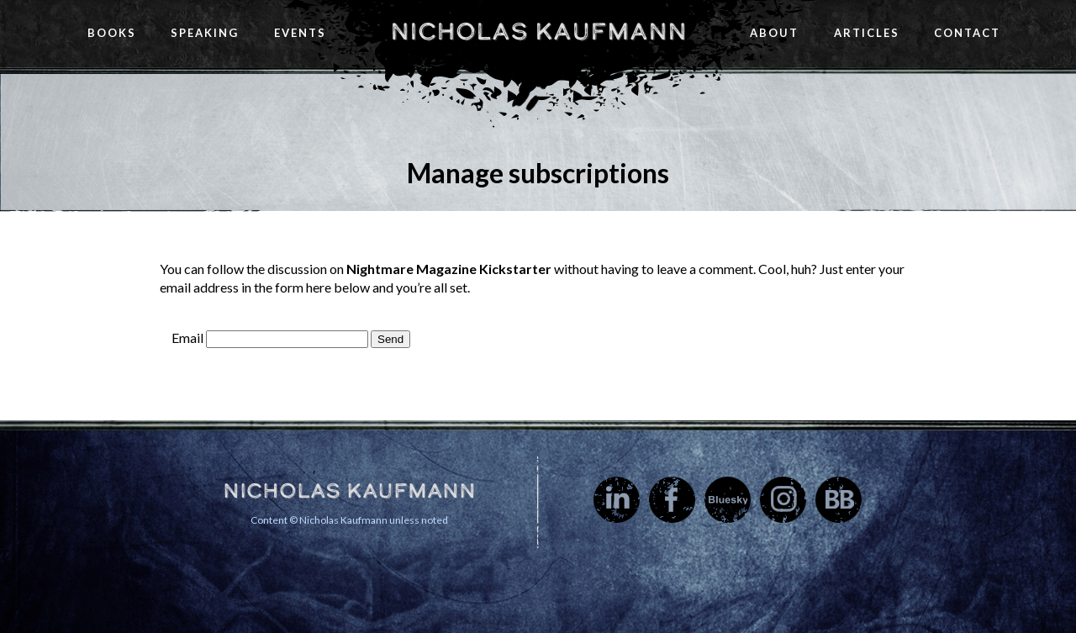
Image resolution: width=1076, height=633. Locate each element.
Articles (866, 33)
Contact (967, 33)
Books (111, 33)
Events (300, 33)
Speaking (205, 33)
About (774, 33)
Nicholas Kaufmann (538, 31)
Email (187, 338)
